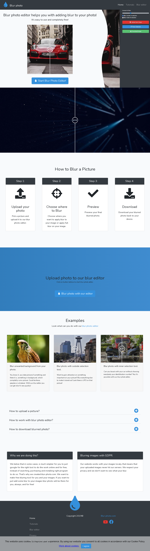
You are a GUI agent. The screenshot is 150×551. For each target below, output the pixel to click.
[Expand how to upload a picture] (136, 411)
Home (120, 4)
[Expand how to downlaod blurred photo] (136, 429)
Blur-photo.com (108, 515)
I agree (86, 546)
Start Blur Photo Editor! (50, 80)
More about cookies (69, 545)
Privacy (33, 535)
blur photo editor (90, 326)
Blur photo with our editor (75, 293)
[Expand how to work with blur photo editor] (136, 420)
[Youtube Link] (105, 522)
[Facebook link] (111, 522)
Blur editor (141, 4)
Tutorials (130, 4)
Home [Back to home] (32, 518)
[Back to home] (75, 503)
